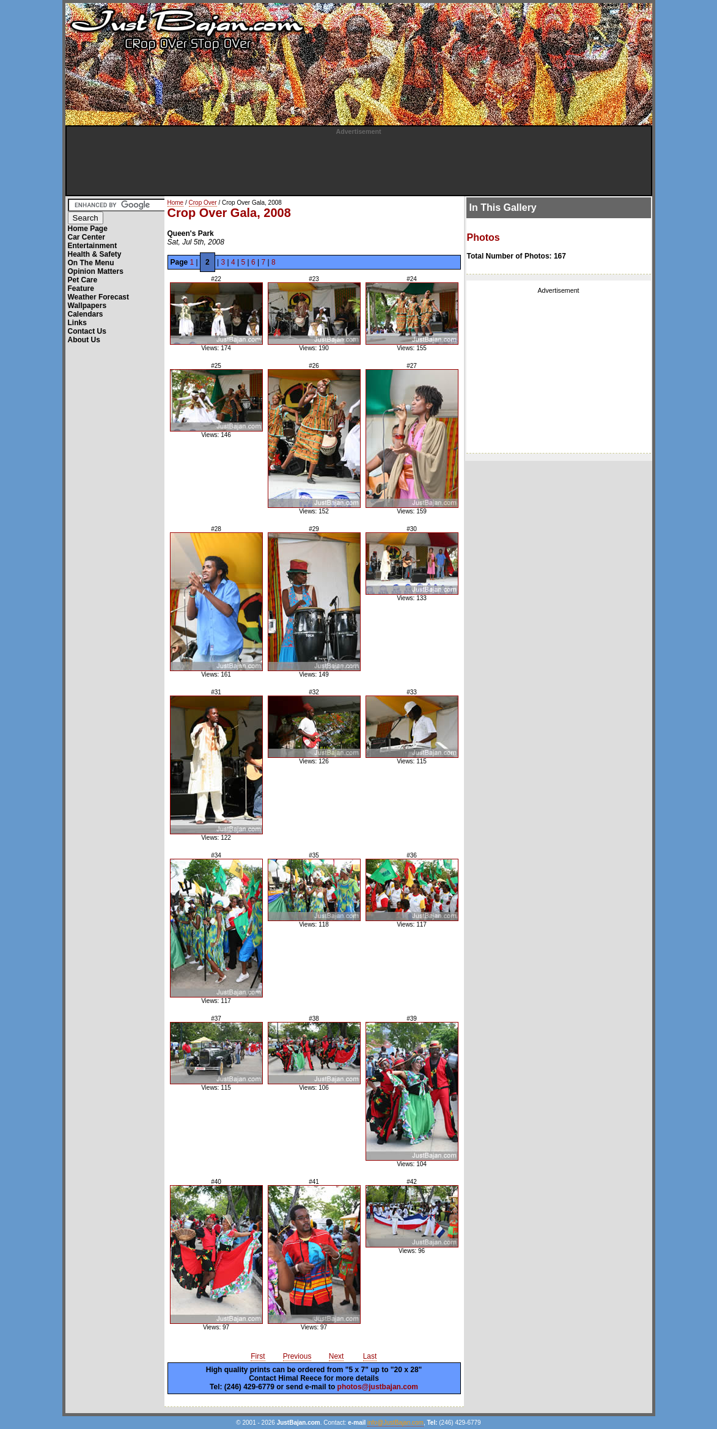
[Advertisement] (358, 162)
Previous (297, 1356)
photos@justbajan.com (377, 1387)
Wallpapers (87, 305)
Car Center (86, 237)
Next (336, 1356)
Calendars (85, 314)
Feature (81, 288)
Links (77, 322)
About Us (84, 340)
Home (175, 202)
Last (370, 1356)
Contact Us (87, 331)
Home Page (88, 228)
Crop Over (203, 202)
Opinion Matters (95, 271)
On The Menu (91, 263)
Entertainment (92, 245)
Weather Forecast (98, 297)
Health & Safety (95, 254)
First (258, 1356)
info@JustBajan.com (395, 1422)
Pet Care (83, 280)
